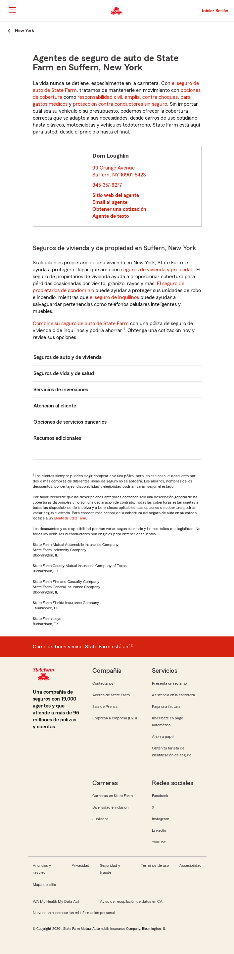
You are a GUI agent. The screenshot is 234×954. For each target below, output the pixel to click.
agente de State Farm (70, 518)
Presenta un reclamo (169, 683)
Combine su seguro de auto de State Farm (81, 323)
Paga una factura (166, 706)
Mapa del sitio (44, 885)
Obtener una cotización (119, 209)
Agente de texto (110, 216)
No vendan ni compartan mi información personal (74, 913)
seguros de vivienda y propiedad (157, 269)
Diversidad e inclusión (110, 807)
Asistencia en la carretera (173, 695)
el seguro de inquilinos (114, 297)
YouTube (159, 842)
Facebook (160, 796)
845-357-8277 (107, 185)
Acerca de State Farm (111, 695)
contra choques (160, 97)
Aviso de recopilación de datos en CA (131, 901)
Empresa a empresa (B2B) (114, 718)
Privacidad (80, 865)
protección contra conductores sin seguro (120, 104)
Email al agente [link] (109, 202)
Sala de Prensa (104, 706)
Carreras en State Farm (112, 796)
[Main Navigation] (12, 10)
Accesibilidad (190, 865)
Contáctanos (103, 683)
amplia (132, 97)
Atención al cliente (54, 405)
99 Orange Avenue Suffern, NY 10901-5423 (119, 171)
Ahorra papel (163, 737)
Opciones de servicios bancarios (70, 422)
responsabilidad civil (99, 97)
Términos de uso (155, 865)
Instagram (160, 819)
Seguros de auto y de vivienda (67, 357)
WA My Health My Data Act (56, 901)
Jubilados (100, 819)
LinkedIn (159, 830)
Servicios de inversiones (60, 389)
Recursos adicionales (57, 438)
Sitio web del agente (115, 195)
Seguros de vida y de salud (63, 373)
